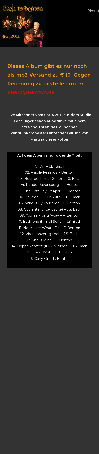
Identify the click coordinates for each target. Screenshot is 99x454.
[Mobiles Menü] (91, 10)
